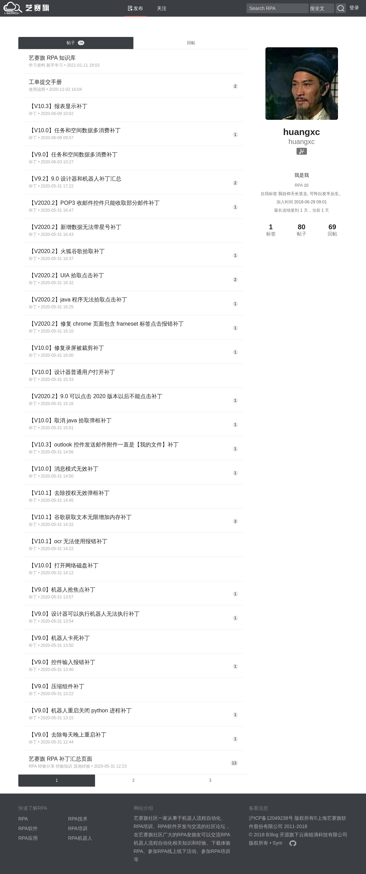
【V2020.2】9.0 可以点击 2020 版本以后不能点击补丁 (95, 396)
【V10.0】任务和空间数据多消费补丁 (75, 130)
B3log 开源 (277, 834)
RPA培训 (77, 828)
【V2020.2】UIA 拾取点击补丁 (66, 275)
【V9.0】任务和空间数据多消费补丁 (73, 154)
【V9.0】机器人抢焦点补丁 (62, 590)
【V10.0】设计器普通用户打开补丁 (72, 372)
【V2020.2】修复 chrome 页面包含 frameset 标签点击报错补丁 (106, 324)
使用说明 (37, 89)
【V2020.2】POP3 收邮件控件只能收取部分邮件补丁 (94, 203)
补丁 (33, 113)
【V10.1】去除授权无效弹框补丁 (69, 493)
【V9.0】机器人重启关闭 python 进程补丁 (80, 710)
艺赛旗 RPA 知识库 (52, 58)
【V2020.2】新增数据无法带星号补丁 (75, 227)
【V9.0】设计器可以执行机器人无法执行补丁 (84, 614)
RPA (33, 766)
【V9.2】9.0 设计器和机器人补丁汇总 (75, 179)
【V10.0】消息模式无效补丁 (63, 469)
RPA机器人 (80, 838)
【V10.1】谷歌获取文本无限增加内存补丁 (80, 517)
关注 (159, 8)
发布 (135, 8)
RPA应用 (28, 838)
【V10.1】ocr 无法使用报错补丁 (68, 541)
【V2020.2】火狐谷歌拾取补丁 (67, 251)
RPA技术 (77, 819)
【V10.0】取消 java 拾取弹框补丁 (70, 420)
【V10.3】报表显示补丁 (58, 106)
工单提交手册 (45, 82)
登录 (354, 7)
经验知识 (64, 766)
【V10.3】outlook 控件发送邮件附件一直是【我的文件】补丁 (104, 445)
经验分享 (46, 766)
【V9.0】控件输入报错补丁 (62, 662)
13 (234, 763)
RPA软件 (28, 828)
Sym (277, 843)
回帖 (191, 42)
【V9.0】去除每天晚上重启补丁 (67, 735)
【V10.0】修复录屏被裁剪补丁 (66, 348)
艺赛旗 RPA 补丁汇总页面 (60, 759)
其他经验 (82, 766)
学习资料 (37, 65)
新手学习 (54, 65)
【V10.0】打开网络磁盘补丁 (63, 565)
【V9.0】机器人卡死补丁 (59, 638)
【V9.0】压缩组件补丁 (56, 686)
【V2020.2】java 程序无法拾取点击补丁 (78, 299)
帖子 (76, 42)
